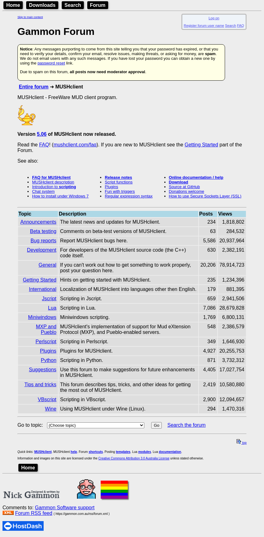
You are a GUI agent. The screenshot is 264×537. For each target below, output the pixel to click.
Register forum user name (204, 25)
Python (48, 360)
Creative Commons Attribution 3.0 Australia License (134, 458)
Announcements (38, 222)
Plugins (111, 186)
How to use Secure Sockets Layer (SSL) (205, 196)
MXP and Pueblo (46, 329)
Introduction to (54, 186)
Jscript (49, 298)
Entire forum (33, 86)
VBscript (47, 399)
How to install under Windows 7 (60, 196)
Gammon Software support (64, 507)
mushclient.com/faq (75, 144)
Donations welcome (186, 191)
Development (41, 250)
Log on (214, 18)
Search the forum (186, 425)
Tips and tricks (40, 384)
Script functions (118, 182)
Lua (52, 308)
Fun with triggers (120, 191)
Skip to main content (30, 17)
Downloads (42, 5)
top (242, 442)
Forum (98, 5)
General (47, 265)
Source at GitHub (184, 186)
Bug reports (43, 240)
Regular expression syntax (128, 196)
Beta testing (43, 231)
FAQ (240, 25)
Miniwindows (42, 317)
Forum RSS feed (33, 513)
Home (13, 5)
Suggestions (42, 369)
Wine (50, 408)
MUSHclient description (53, 182)
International (42, 289)
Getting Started (201, 144)
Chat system (43, 191)
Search (73, 5)
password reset (51, 63)
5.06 (41, 134)
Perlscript (46, 341)
